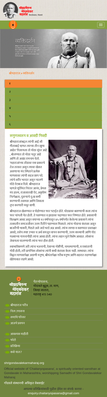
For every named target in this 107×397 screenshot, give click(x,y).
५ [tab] (10, 116)
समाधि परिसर (15, 317)
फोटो (10, 340)
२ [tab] (10, 91)
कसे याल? (13, 352)
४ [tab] (10, 108)
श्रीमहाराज (14, 73)
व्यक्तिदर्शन (28, 73)
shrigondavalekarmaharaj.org (24, 363)
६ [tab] (10, 124)
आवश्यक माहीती (16, 334)
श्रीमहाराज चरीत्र (16, 305)
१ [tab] (10, 83)
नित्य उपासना (14, 311)
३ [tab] (10, 99)
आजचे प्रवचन (14, 323)
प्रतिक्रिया (12, 346)
